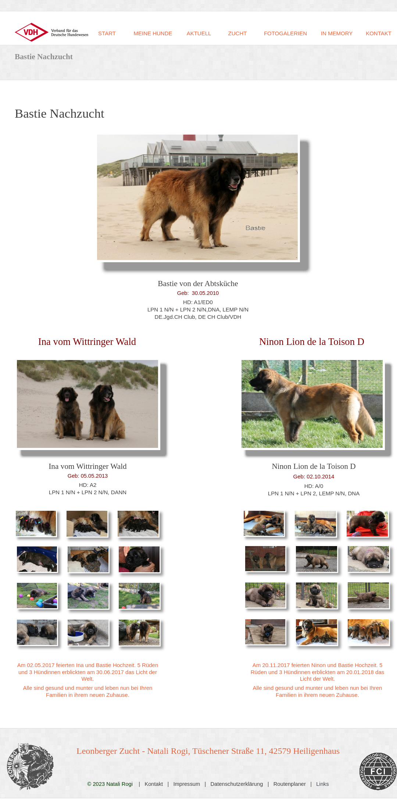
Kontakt (153, 784)
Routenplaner (289, 784)
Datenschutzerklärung (237, 784)
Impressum (187, 784)
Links (322, 784)
